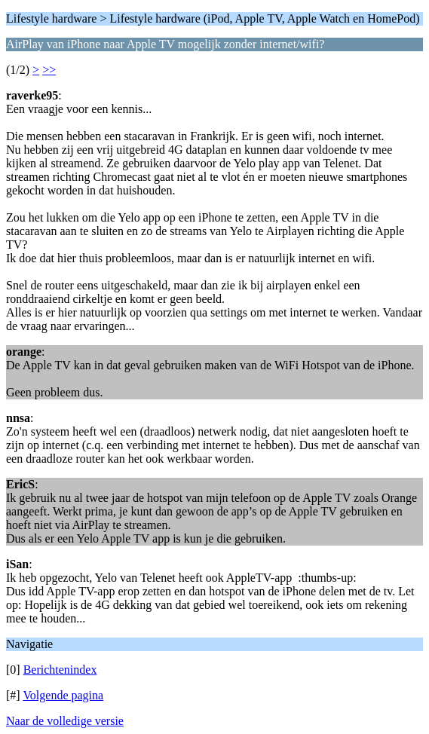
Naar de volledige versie (65, 720)
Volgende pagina (63, 695)
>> (49, 69)
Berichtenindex (60, 669)
